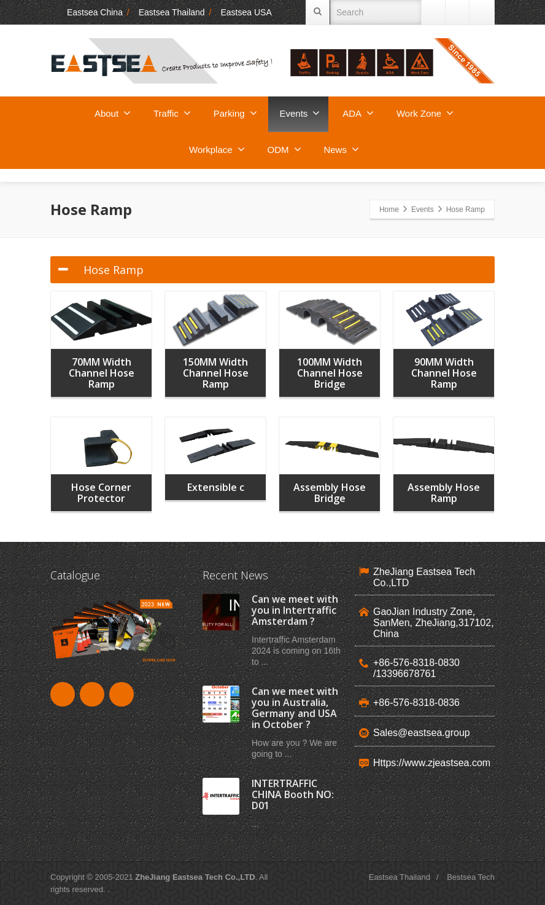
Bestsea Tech (471, 877)
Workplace (217, 149)
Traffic (172, 113)
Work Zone (425, 113)
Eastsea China (86, 12)
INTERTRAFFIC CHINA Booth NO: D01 (293, 794)
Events (300, 113)
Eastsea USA (245, 12)
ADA (358, 113)
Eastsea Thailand (172, 12)
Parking (235, 113)
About (113, 113)
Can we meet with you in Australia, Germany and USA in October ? (295, 707)
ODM (284, 149)
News (341, 149)
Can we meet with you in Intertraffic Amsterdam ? (295, 610)
